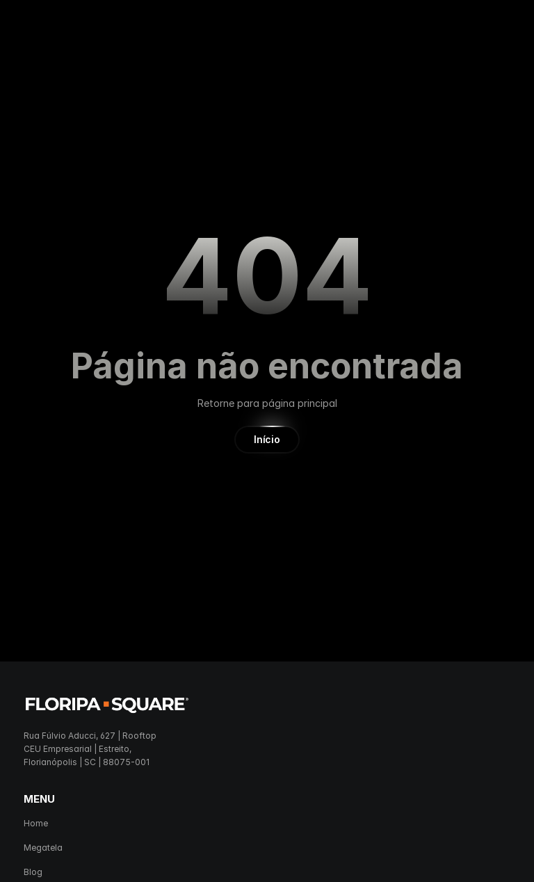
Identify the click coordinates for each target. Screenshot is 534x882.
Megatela (43, 847)
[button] (266, 440)
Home (36, 823)
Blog (33, 872)
